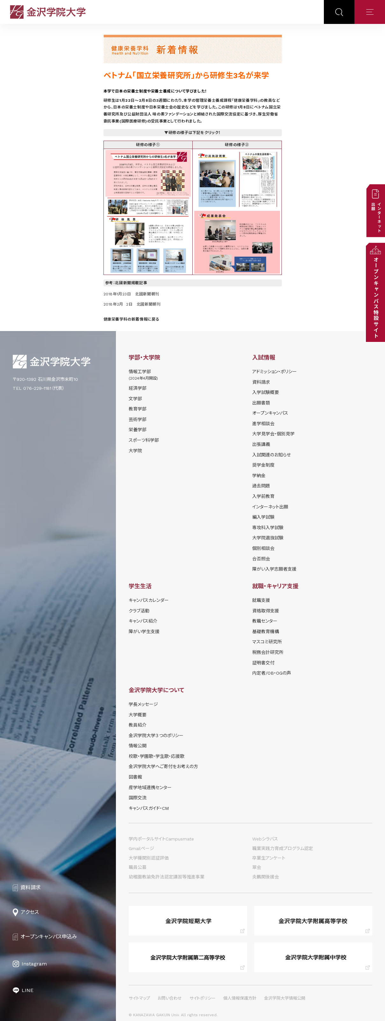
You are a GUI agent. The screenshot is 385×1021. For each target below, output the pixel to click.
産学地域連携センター (150, 787)
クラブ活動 (139, 610)
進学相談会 (263, 423)
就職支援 (261, 600)
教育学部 (137, 408)
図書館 (135, 777)
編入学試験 (263, 517)
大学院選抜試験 (267, 537)
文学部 (135, 398)
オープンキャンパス (270, 413)
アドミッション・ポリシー (274, 371)
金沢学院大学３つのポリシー (156, 735)
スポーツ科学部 (144, 440)
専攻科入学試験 (267, 527)
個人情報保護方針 (239, 998)
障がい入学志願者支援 (274, 569)
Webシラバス (265, 838)
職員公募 (137, 867)
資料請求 (261, 382)
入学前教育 (263, 496)
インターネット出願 (270, 506)
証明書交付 (263, 662)
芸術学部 (137, 419)
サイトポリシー (202, 998)
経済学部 (137, 388)
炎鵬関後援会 (265, 876)
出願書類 (261, 402)
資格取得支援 (265, 610)
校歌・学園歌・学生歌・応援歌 (156, 756)
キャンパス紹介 (143, 621)
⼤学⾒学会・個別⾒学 (273, 433)
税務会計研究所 (267, 652)
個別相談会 (263, 548)
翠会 (256, 867)
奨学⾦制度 (263, 465)
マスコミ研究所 (267, 641)
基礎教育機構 (265, 631)
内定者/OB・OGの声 (271, 673)
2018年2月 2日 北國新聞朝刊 (132, 304)
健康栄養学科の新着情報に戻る (131, 319)
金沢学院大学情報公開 (284, 998)
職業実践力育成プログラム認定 (282, 848)
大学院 (135, 450)
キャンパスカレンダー (149, 600)
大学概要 (137, 714)
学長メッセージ (143, 704)
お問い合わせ (170, 998)
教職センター (264, 621)
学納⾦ (259, 475)
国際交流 (137, 797)
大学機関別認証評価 (149, 858)
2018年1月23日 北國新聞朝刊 (131, 294)
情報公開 (137, 745)
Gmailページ (141, 848)
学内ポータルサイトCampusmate (161, 838)
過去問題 (261, 485)
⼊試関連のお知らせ (271, 454)
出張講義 (261, 444)
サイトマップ (139, 998)
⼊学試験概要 (265, 392)
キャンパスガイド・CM (149, 808)
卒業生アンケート (268, 858)
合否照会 (261, 558)
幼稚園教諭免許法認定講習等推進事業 (166, 876)
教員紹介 (137, 725)
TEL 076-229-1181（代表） (39, 388)
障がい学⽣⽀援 (144, 631)
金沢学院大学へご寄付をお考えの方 (163, 766)
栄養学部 (137, 429)
